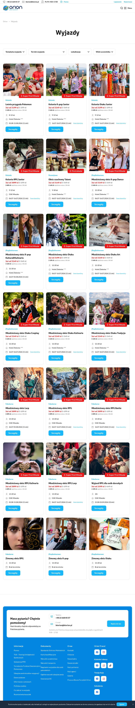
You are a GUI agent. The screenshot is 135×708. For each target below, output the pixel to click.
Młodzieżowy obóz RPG (60, 409)
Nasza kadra (72, 654)
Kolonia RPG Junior (15, 179)
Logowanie (117, 2)
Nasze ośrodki (73, 659)
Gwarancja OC (46, 674)
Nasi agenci (72, 667)
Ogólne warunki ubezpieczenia (52, 670)
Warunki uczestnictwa (49, 654)
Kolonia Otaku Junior (102, 104)
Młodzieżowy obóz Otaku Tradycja (108, 333)
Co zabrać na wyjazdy (22, 686)
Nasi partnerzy (73, 663)
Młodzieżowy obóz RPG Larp (63, 484)
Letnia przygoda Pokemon (19, 104)
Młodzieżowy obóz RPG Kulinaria (22, 484)
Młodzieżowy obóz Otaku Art (106, 255)
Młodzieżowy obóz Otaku (61, 255)
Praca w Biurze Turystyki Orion (79, 675)
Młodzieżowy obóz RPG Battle (106, 409)
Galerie (70, 671)
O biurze (71, 650)
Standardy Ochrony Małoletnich (53, 646)
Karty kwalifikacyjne (48, 650)
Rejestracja (128, 2)
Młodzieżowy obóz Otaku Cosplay (22, 333)
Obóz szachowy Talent (60, 179)
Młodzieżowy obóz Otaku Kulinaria (66, 333)
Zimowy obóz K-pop (58, 559)
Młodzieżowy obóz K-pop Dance (108, 179)
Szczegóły (12, 129)
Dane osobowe (19, 673)
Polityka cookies (20, 681)
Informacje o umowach (22, 677)
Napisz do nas (116, 622)
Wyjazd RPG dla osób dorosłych (107, 484)
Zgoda (121, 704)
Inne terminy (78, 123)
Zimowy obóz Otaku (101, 559)
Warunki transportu (48, 659)
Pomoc (16, 646)
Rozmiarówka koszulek (22, 690)
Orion (5, 21)
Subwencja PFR (19, 657)
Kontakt (71, 646)
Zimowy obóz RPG (15, 559)
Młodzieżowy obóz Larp (17, 409)
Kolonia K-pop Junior (59, 104)
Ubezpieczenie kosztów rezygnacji (26, 669)
